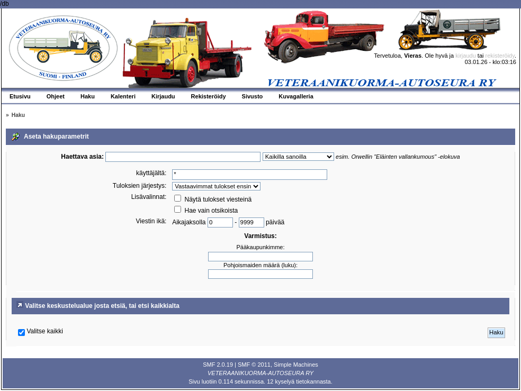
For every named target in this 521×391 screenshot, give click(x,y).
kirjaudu (465, 55)
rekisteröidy (500, 55)
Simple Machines (296, 364)
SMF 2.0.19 (218, 364)
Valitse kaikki (44, 331)
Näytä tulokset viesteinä (212, 199)
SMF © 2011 (254, 364)
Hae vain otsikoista (206, 210)
